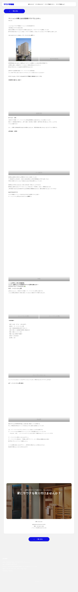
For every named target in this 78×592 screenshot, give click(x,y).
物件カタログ (31, 4)
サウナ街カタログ (39, 4)
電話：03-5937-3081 (39, 526)
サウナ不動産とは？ (60, 4)
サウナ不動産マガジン (50, 4)
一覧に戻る (15, 11)
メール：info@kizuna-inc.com (39, 527)
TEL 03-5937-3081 (11, 568)
